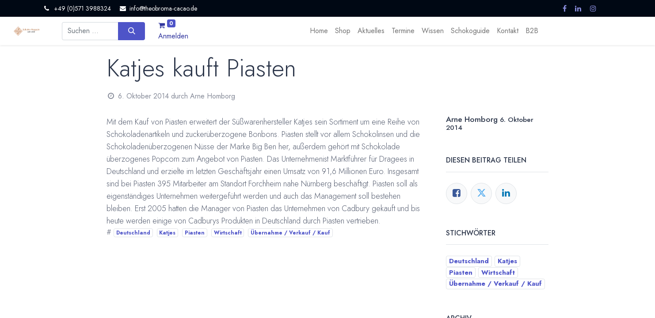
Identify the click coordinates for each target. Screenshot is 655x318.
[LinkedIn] (506, 193)
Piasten (195, 233)
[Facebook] (456, 193)
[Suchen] (131, 31)
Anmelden (173, 36)
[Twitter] (481, 193)
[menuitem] (318, 31)
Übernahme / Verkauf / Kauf (290, 233)
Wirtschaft (228, 233)
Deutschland (133, 233)
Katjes (167, 233)
